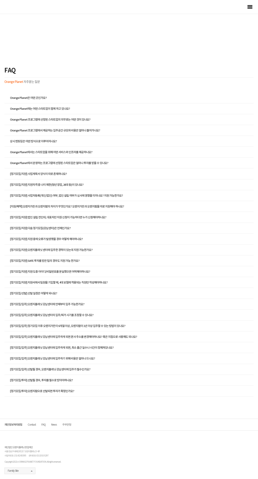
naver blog (228, 471)
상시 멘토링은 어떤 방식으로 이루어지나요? (33, 141)
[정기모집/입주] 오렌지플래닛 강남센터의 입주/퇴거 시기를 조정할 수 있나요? (51, 315)
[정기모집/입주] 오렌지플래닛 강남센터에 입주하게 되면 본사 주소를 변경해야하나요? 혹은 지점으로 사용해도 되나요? (73, 337)
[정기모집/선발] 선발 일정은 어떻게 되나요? (33, 293)
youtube (236, 471)
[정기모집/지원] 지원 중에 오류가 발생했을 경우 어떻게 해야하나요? (46, 239)
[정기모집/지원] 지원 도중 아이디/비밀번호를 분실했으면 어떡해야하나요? (50, 272)
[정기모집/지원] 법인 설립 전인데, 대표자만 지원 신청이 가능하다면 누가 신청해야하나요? (58, 217)
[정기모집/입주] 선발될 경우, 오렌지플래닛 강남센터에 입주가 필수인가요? (50, 369)
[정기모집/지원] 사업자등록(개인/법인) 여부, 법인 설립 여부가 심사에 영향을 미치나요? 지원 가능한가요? (66, 195)
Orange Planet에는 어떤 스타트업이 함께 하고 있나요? (40, 109)
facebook (222, 471)
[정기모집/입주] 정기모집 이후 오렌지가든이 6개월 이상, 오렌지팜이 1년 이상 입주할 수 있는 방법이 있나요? (67, 326)
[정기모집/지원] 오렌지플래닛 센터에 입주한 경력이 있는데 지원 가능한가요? (51, 250)
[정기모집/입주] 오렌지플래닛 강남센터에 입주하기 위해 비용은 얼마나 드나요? (52, 358)
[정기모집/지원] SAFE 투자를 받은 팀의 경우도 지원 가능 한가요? (45, 261)
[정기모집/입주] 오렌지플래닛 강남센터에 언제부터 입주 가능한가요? (47, 304)
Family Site (13, 470)
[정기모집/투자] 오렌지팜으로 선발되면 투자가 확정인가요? (42, 391)
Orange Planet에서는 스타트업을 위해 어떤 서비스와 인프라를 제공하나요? (51, 152)
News (54, 424)
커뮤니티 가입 (251, 454)
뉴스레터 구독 (251, 467)
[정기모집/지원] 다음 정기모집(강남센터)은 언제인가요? (40, 228)
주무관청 (66, 424)
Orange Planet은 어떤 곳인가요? (28, 98)
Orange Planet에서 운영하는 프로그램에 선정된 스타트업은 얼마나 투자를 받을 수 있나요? (59, 163)
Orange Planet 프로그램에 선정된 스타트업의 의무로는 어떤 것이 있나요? (50, 119)
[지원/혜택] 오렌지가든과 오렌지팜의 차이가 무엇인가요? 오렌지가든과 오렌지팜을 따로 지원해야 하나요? (67, 206)
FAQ (43, 424)
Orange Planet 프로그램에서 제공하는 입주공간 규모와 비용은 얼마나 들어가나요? (55, 130)
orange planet (17, 7)
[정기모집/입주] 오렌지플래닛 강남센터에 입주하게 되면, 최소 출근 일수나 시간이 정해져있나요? (62, 348)
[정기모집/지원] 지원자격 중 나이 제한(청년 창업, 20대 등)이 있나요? (46, 185)
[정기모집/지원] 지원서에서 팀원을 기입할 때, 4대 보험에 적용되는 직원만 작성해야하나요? (59, 282)
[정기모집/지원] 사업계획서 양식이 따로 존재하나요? (38, 174)
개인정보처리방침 (13, 424)
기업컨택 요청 (251, 441)
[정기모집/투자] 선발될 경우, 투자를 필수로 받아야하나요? (41, 380)
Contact (32, 424)
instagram (243, 471)
